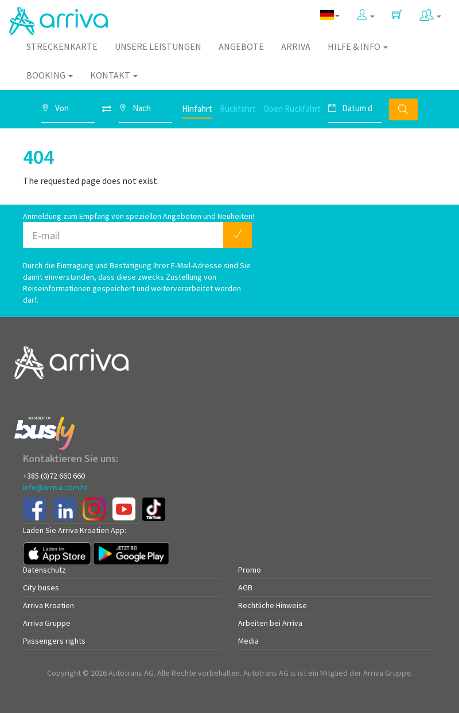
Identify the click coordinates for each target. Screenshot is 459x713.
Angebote (241, 46)
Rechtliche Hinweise (272, 605)
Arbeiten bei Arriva (270, 623)
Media (248, 641)
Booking (49, 75)
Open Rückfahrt (292, 108)
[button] (365, 15)
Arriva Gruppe (47, 623)
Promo (249, 570)
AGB (245, 587)
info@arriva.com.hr (55, 487)
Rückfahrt (238, 108)
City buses (41, 587)
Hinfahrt (197, 108)
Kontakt (114, 75)
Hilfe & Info (358, 46)
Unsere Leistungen (158, 46)
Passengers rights (54, 641)
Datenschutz (44, 570)
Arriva (295, 46)
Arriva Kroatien (48, 605)
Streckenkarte (62, 46)
